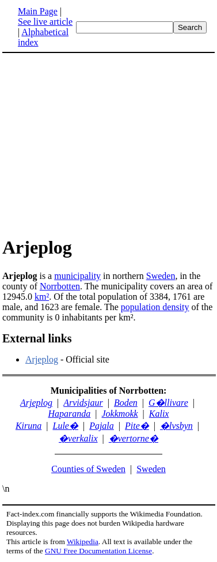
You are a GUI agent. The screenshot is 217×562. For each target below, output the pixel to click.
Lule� (65, 426)
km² (42, 296)
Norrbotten (60, 286)
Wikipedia (82, 541)
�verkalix (78, 438)
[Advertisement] (99, 144)
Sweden (161, 276)
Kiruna (28, 426)
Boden (126, 403)
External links (37, 338)
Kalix (159, 413)
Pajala (101, 426)
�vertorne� (133, 438)
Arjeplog (41, 359)
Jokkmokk (120, 413)
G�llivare (168, 403)
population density (155, 307)
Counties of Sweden (88, 469)
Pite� (137, 426)
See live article (45, 22)
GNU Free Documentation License (98, 550)
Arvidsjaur (82, 403)
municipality (77, 276)
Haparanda (69, 413)
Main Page (38, 11)
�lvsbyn (176, 426)
